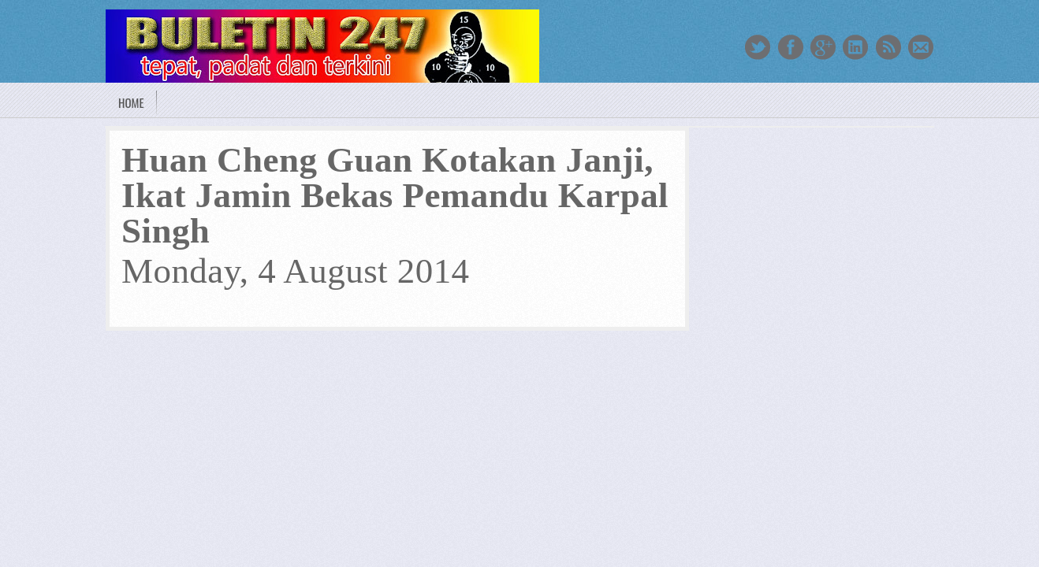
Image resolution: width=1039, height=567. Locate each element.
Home (131, 102)
